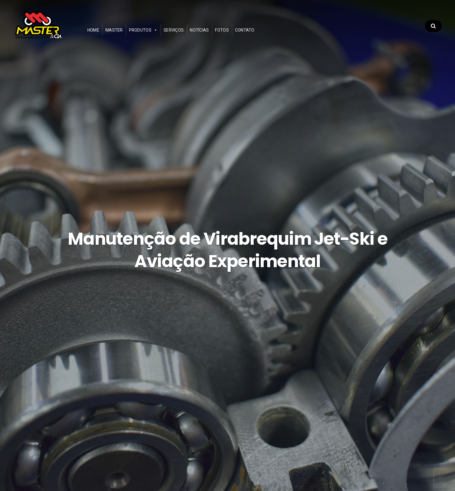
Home (106, 34)
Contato (257, 34)
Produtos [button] (153, 34)
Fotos (235, 34)
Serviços (186, 34)
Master (127, 34)
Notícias (212, 34)
